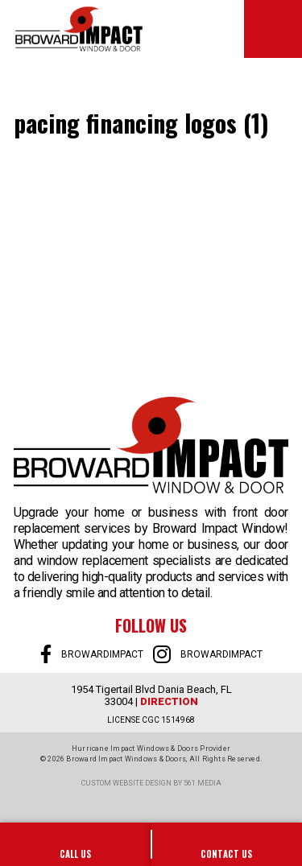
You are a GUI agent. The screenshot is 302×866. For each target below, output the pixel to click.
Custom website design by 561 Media (151, 783)
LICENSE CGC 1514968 (151, 719)
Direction (169, 701)
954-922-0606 (75, 844)
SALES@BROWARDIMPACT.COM (227, 844)
